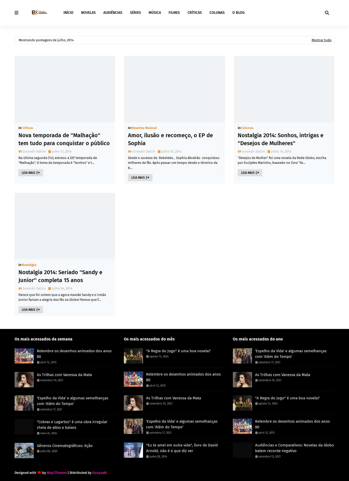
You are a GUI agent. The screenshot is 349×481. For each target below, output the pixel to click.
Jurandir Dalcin (34, 151)
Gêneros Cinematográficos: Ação (65, 445)
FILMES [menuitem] (174, 12)
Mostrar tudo (322, 40)
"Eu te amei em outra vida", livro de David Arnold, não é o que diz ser (182, 448)
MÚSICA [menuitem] (155, 12)
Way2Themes (57, 473)
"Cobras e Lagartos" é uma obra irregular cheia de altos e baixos (72, 425)
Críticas (27, 128)
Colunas (247, 128)
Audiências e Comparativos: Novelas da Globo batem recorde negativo (294, 448)
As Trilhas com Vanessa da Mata (64, 374)
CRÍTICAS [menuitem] (195, 12)
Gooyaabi (99, 473)
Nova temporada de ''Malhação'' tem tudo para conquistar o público (64, 139)
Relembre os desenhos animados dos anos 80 (74, 354)
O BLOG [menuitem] (238, 12)
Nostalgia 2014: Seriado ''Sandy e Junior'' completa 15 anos (60, 276)
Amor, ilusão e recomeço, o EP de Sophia (170, 139)
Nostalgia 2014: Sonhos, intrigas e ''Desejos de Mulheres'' (280, 139)
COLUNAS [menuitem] (217, 12)
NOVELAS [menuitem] (88, 12)
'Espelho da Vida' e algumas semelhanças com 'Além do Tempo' (72, 401)
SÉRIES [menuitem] (135, 12)
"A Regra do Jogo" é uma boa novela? (178, 351)
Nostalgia (29, 264)
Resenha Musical (144, 128)
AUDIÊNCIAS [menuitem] (112, 12)
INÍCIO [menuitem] (68, 12)
